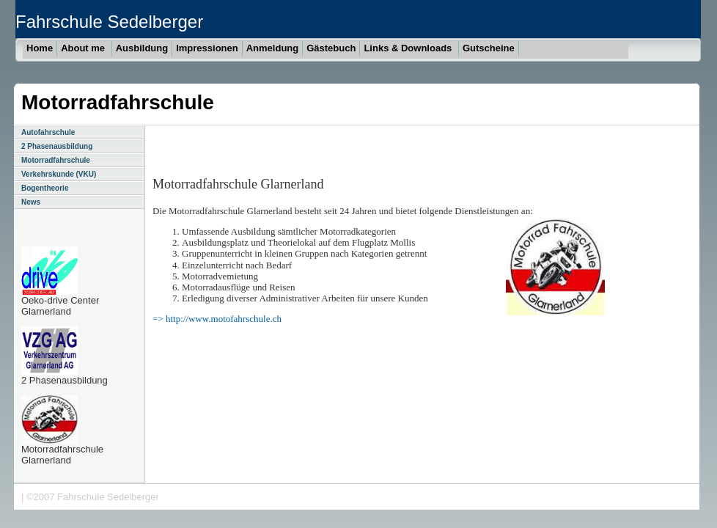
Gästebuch (331, 48)
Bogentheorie (44, 188)
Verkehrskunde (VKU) (58, 174)
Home (39, 48)
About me (84, 48)
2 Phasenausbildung (56, 146)
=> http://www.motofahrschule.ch (217, 318)
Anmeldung (272, 48)
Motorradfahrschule (55, 160)
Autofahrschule (48, 132)
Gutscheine (489, 48)
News (30, 202)
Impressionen (207, 48)
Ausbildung (142, 48)
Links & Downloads (409, 48)
